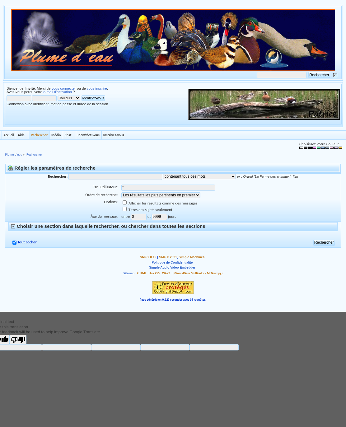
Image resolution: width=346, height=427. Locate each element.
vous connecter (64, 88)
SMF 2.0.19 (148, 257)
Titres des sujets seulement (147, 209)
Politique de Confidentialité (172, 262)
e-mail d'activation (57, 92)
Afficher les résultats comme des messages (160, 203)
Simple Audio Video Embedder (172, 267)
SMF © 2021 (168, 257)
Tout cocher (27, 242)
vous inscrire (97, 88)
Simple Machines (191, 257)
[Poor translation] (18, 339)
